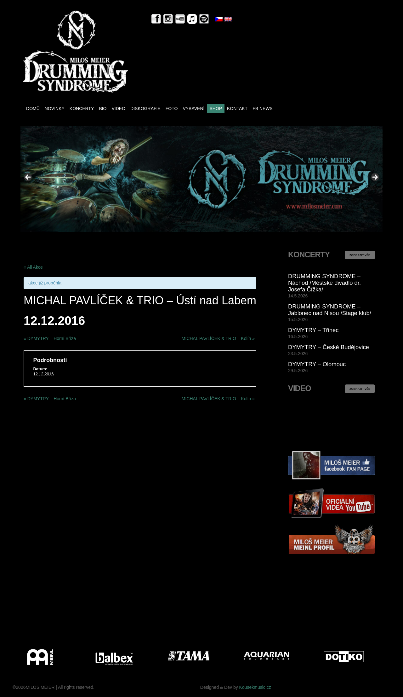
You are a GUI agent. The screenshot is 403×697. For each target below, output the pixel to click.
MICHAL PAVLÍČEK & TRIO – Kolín (218, 338)
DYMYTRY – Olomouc (317, 364)
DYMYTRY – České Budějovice (328, 347)
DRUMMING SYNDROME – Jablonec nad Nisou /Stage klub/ (329, 309)
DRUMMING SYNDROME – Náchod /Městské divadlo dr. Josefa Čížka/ (324, 283)
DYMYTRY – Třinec (313, 330)
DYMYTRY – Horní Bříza (50, 338)
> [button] (374, 177)
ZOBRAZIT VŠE (359, 255)
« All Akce (33, 267)
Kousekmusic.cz (255, 687)
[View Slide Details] (201, 179)
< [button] (28, 177)
